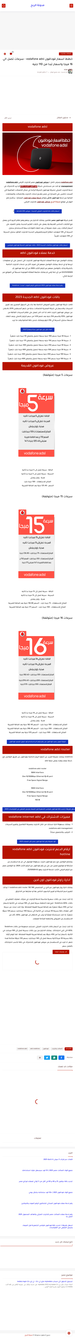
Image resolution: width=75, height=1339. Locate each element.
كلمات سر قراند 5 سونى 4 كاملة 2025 (58, 1159)
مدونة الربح (37, 5)
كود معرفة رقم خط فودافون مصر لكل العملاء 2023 (37, 842)
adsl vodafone (35, 1049)
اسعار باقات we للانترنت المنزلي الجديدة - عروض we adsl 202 (38, 211)
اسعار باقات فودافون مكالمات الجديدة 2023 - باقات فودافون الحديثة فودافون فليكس (37, 245)
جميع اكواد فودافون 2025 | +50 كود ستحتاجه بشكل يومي (51, 1192)
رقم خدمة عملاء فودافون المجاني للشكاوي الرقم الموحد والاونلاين (47, 1203)
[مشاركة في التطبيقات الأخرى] (40, 1058)
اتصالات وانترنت (66, 54)
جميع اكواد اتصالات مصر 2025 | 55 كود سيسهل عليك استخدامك (47, 1170)
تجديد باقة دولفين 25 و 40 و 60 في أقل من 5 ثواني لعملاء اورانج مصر (46, 1181)
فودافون (46, 1049)
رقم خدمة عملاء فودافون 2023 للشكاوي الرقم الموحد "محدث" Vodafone (37, 285)
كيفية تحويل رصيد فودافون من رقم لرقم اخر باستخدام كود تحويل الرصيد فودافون (37, 742)
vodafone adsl (22, 1049)
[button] (61, 1058)
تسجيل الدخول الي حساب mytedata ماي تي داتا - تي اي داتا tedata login (45, 1282)
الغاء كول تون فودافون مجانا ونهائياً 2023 (37, 330)
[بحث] (3, 6)
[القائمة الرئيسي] (71, 6)
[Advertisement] (37, 31)
